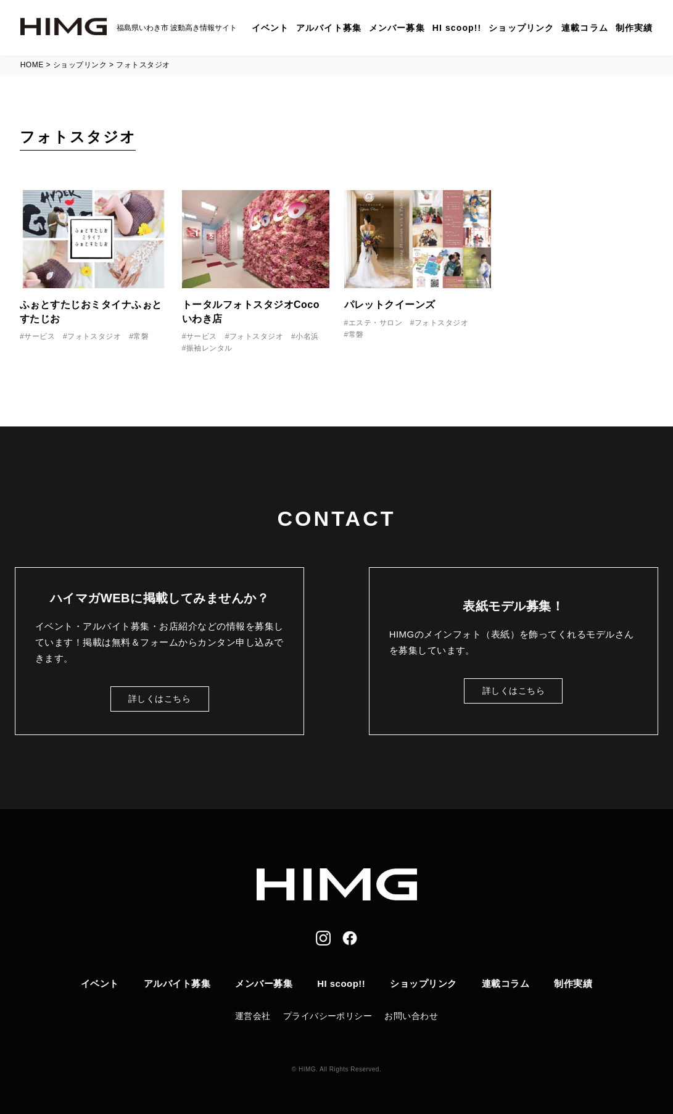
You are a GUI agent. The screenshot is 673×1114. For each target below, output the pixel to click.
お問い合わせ (411, 1016)
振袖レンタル (209, 348)
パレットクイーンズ (390, 304)
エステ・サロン (375, 322)
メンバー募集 (397, 28)
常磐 (141, 336)
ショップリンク (521, 28)
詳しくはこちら (159, 699)
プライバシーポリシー (328, 1016)
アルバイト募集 (328, 28)
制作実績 (634, 28)
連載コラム (584, 28)
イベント (270, 28)
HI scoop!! (457, 28)
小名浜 (306, 336)
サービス (39, 336)
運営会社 (253, 1016)
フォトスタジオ (94, 336)
